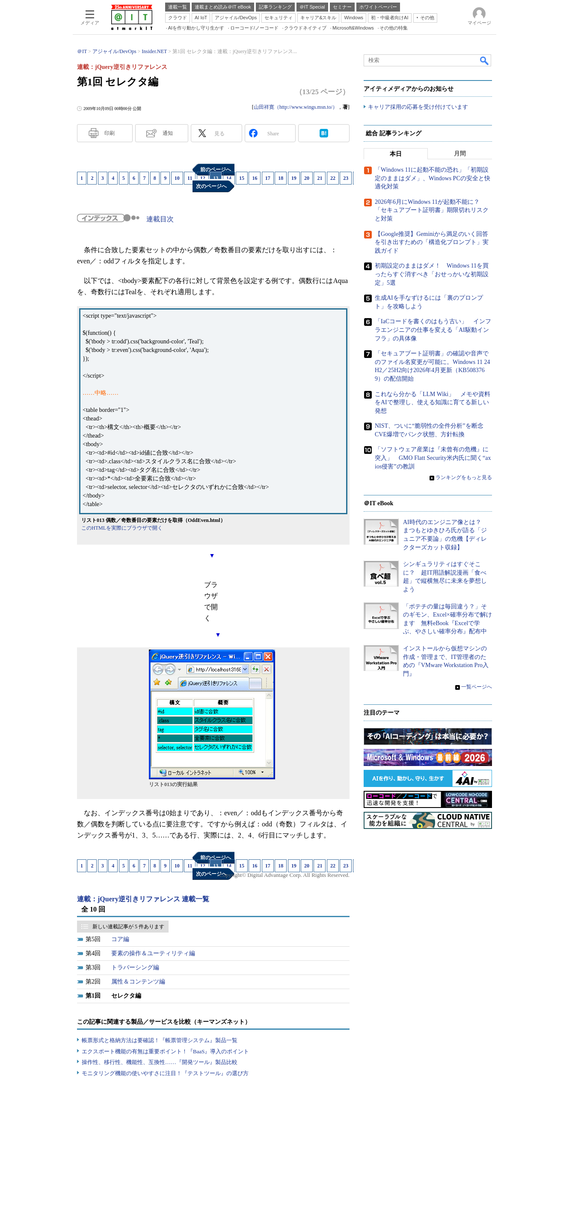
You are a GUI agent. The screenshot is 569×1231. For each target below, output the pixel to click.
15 (241, 178)
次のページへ (211, 186)
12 (202, 178)
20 (306, 178)
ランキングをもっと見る (464, 478)
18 (280, 178)
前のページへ (215, 170)
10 (177, 178)
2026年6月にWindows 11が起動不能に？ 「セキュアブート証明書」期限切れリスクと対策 (432, 210)
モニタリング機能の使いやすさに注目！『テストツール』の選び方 (165, 1073)
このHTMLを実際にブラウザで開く (122, 528)
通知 (168, 133)
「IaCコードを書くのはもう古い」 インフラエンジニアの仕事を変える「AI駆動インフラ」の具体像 (433, 330)
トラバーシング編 (135, 967)
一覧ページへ (476, 687)
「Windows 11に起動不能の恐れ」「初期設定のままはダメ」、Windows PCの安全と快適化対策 (432, 178)
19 (293, 178)
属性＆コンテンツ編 (138, 981)
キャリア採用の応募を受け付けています (418, 107)
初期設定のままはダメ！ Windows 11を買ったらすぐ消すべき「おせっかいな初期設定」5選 (432, 274)
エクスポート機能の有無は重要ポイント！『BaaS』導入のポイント (165, 1051)
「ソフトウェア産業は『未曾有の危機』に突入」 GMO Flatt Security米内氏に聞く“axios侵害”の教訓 (433, 458)
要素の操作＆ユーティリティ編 (153, 953)
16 (254, 178)
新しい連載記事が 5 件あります (128, 927)
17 (267, 178)
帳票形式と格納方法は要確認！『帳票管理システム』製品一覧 (159, 1040)
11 (189, 178)
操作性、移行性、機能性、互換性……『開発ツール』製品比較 (159, 1062)
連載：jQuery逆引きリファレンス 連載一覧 (143, 899)
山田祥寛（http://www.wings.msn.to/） (296, 107)
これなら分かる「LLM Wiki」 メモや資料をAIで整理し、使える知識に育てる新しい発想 (432, 402)
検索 (484, 60)
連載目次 (160, 219)
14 (228, 178)
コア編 (120, 939)
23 (345, 178)
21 (319, 178)
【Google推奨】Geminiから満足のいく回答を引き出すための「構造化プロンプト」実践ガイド (432, 242)
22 (332, 178)
